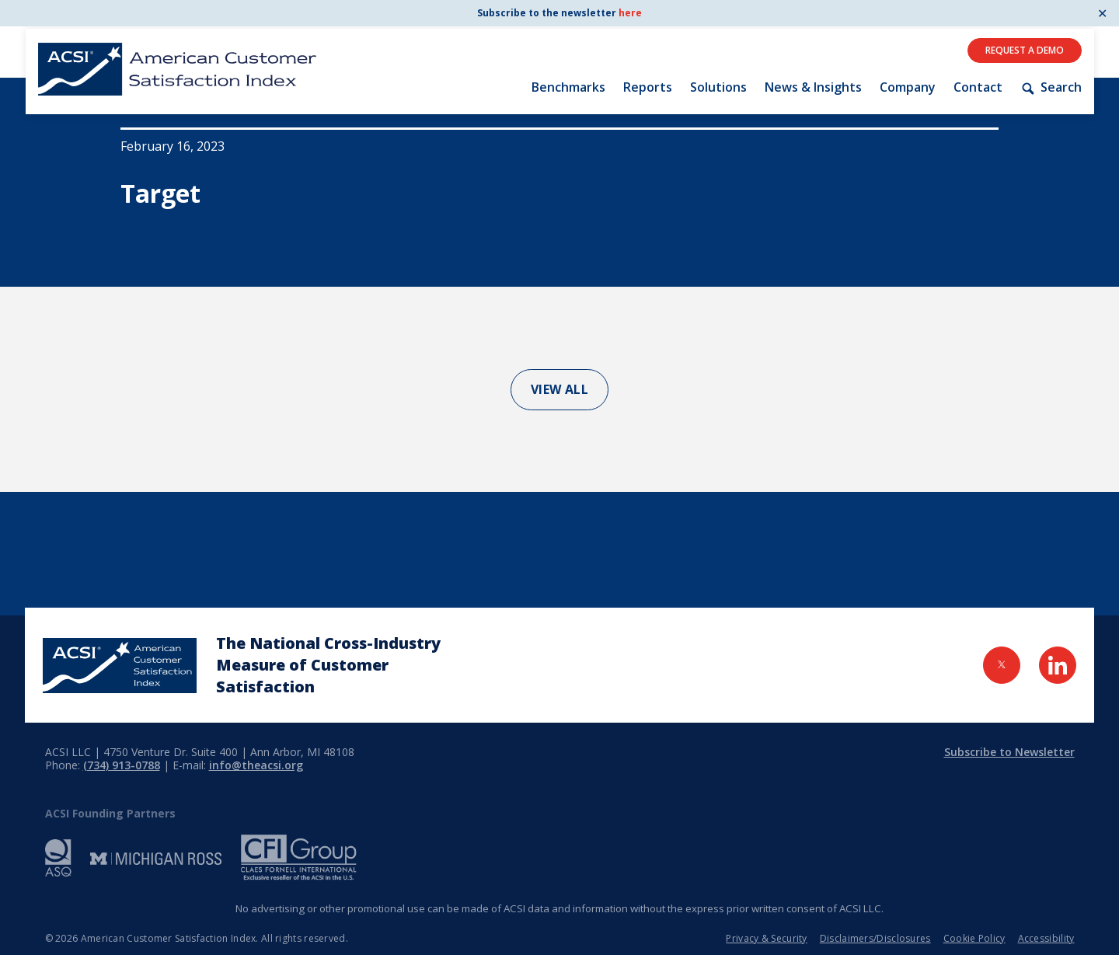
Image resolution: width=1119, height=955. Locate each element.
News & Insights (813, 87)
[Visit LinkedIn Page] (1057, 665)
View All (560, 389)
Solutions (718, 87)
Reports (647, 87)
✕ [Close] (1102, 13)
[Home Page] (120, 665)
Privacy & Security (766, 938)
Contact (977, 87)
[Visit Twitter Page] (1001, 665)
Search (1050, 87)
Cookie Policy (974, 938)
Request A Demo (1024, 50)
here (630, 12)
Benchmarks (568, 87)
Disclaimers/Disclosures (875, 938)
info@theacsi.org (256, 765)
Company (908, 87)
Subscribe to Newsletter (1009, 751)
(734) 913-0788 (121, 765)
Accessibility (1046, 938)
